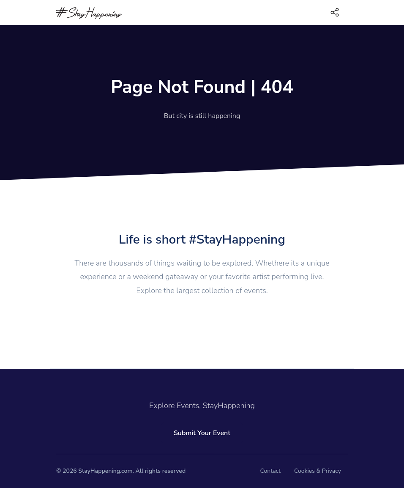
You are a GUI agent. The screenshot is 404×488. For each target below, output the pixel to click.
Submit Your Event (202, 433)
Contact (270, 471)
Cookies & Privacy (317, 471)
